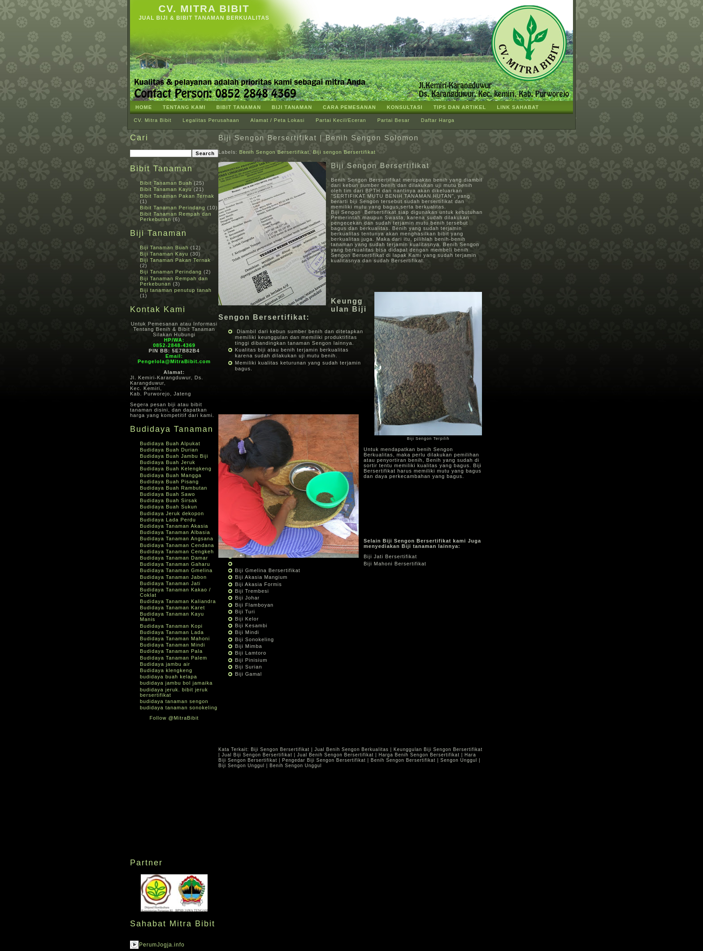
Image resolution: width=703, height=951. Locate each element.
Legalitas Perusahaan (210, 120)
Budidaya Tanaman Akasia (174, 526)
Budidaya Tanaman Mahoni (175, 638)
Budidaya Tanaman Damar (174, 557)
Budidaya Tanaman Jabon (173, 577)
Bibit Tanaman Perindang (172, 207)
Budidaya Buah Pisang (169, 481)
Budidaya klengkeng (166, 670)
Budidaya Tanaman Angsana (176, 538)
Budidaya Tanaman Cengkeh (177, 551)
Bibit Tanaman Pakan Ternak (177, 196)
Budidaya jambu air (165, 664)
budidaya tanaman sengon (174, 701)
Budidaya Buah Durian (169, 449)
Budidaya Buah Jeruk (167, 462)
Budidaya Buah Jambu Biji (174, 456)
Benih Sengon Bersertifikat (274, 152)
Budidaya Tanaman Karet (172, 607)
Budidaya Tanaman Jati (170, 583)
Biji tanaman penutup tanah (176, 290)
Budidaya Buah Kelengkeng (176, 468)
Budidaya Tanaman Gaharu (175, 564)
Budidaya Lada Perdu (168, 519)
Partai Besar (393, 120)
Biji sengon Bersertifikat (344, 152)
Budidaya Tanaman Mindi (172, 644)
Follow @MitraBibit (174, 718)
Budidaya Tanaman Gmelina (176, 570)
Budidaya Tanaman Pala (171, 651)
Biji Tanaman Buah (164, 247)
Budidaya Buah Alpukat (170, 443)
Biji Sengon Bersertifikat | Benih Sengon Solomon (318, 138)
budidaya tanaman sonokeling (178, 707)
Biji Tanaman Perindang (171, 271)
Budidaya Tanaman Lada (172, 632)
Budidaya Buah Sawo (167, 494)
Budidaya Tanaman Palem (173, 657)
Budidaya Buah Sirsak (168, 500)
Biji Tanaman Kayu (164, 253)
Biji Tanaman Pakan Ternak (175, 260)
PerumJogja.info (162, 945)
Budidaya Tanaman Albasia (175, 532)
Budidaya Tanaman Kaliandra (178, 601)
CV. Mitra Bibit (203, 8)
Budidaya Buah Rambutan (173, 488)
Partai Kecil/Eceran (341, 120)
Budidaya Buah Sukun (168, 506)
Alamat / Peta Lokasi (277, 120)
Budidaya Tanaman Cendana (177, 545)
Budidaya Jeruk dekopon (172, 513)
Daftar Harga (438, 120)
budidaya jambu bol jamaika (176, 683)
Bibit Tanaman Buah (166, 183)
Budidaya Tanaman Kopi (171, 626)
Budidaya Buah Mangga (170, 475)
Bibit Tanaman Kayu (166, 189)
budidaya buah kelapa (168, 676)
